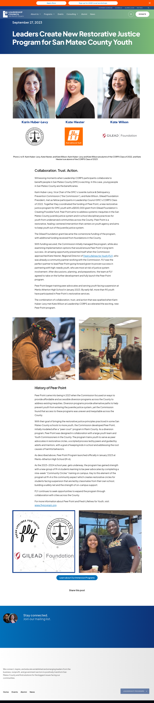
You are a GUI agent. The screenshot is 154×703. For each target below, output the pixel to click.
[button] (35, 14)
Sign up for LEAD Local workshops (93, 3)
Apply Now (51, 3)
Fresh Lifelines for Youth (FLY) (98, 255)
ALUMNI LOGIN (129, 7)
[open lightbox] (43, 349)
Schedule (118, 7)
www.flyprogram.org (45, 505)
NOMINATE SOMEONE (105, 7)
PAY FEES (140, 7)
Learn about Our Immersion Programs (77, 577)
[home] (14, 14)
